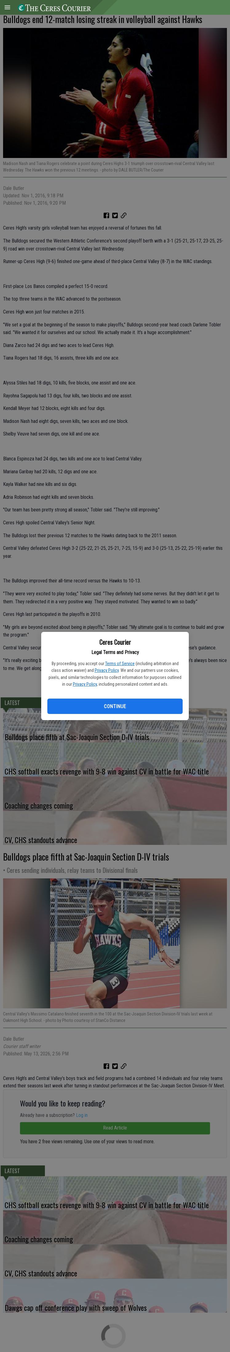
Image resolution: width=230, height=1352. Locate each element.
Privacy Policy (107, 670)
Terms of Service (120, 663)
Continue (115, 706)
